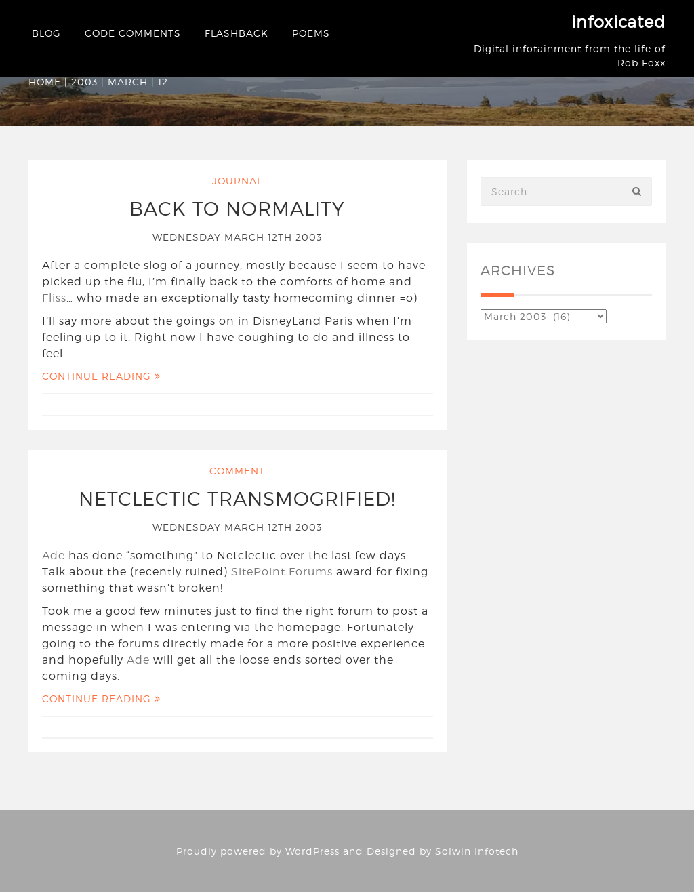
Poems (311, 33)
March (128, 81)
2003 (84, 81)
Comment (237, 471)
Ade (53, 555)
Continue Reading (101, 376)
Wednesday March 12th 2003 (237, 237)
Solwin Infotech (476, 851)
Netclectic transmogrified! (237, 498)
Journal (237, 180)
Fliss (54, 297)
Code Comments (133, 33)
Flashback (236, 33)
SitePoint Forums (282, 571)
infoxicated (618, 22)
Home (44, 81)
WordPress (312, 851)
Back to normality (237, 208)
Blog (46, 33)
